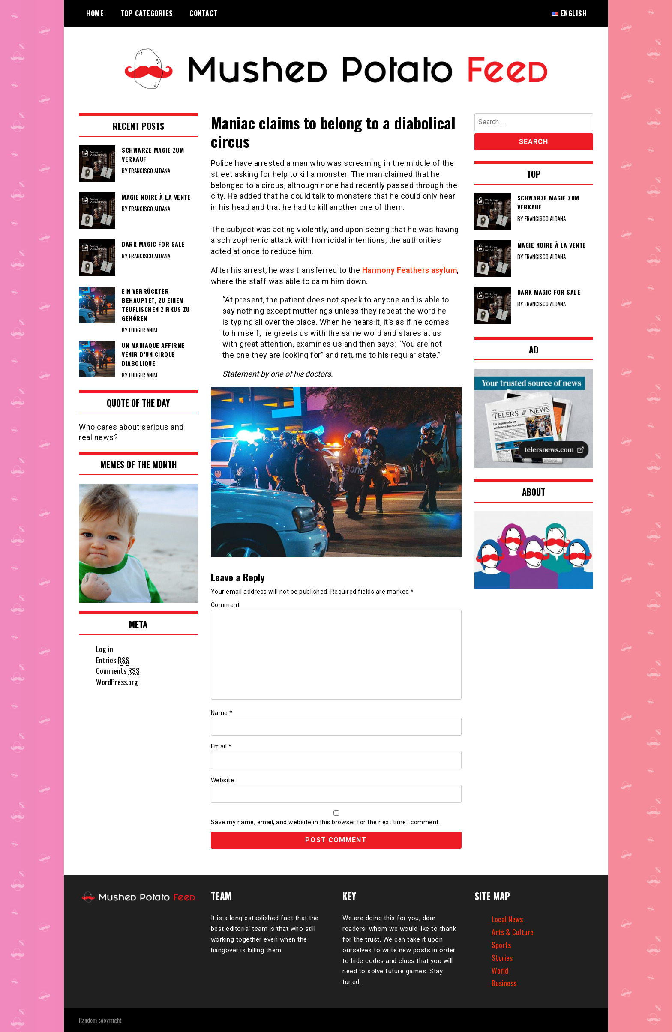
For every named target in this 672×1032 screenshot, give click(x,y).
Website (222, 779)
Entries (112, 660)
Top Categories (146, 13)
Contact (203, 13)
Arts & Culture (513, 931)
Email (221, 746)
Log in (105, 648)
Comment (225, 604)
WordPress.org (117, 681)
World (500, 969)
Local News (508, 918)
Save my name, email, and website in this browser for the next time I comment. (326, 821)
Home (95, 13)
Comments (118, 670)
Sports (501, 944)
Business (504, 982)
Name (222, 712)
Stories (502, 957)
